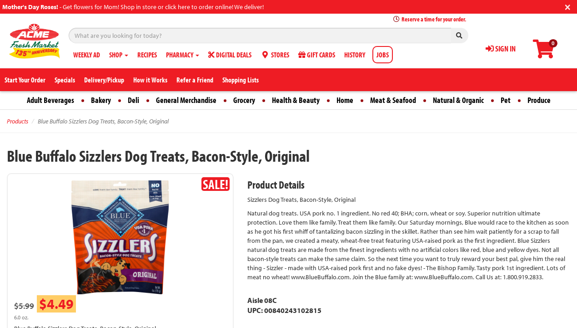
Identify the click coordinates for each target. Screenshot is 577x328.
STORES (275, 54)
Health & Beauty (296, 100)
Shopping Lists (240, 79)
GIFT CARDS (316, 54)
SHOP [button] (118, 54)
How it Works (150, 79)
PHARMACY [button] (182, 54)
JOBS (382, 54)
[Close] (568, 6)
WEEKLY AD (86, 54)
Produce (539, 100)
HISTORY (354, 54)
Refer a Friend (194, 79)
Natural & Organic (458, 100)
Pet (506, 100)
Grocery (244, 100)
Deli (133, 100)
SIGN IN (501, 48)
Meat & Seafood (393, 100)
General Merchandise (186, 100)
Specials (65, 79)
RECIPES (147, 54)
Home (344, 100)
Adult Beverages (50, 100)
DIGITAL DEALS (229, 54)
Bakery (101, 100)
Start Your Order (25, 79)
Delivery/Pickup (104, 79)
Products (17, 121)
